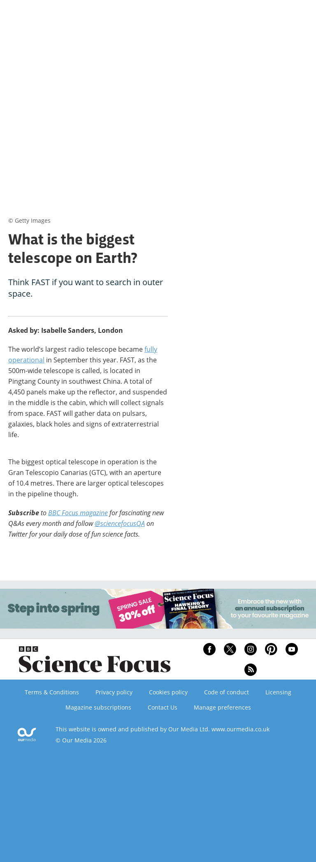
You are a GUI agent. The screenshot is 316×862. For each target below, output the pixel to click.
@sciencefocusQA (120, 523)
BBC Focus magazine (78, 512)
